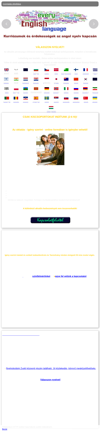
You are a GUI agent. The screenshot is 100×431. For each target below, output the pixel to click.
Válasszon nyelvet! (50, 380)
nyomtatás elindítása (12, 4)
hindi (16, 83)
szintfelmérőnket (41, 276)
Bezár (4, 429)
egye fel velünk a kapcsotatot (70, 276)
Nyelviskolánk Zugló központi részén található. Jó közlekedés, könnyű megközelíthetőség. (51, 368)
